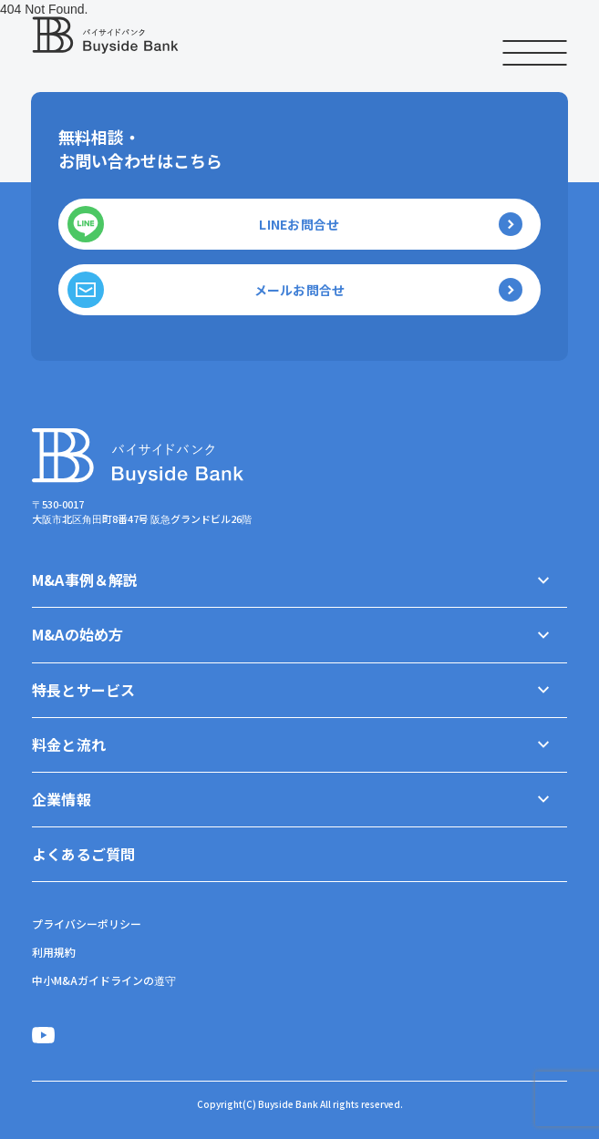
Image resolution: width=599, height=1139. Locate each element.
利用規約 (54, 951)
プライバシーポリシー (86, 923)
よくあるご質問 (83, 854)
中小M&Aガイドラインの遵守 (104, 980)
